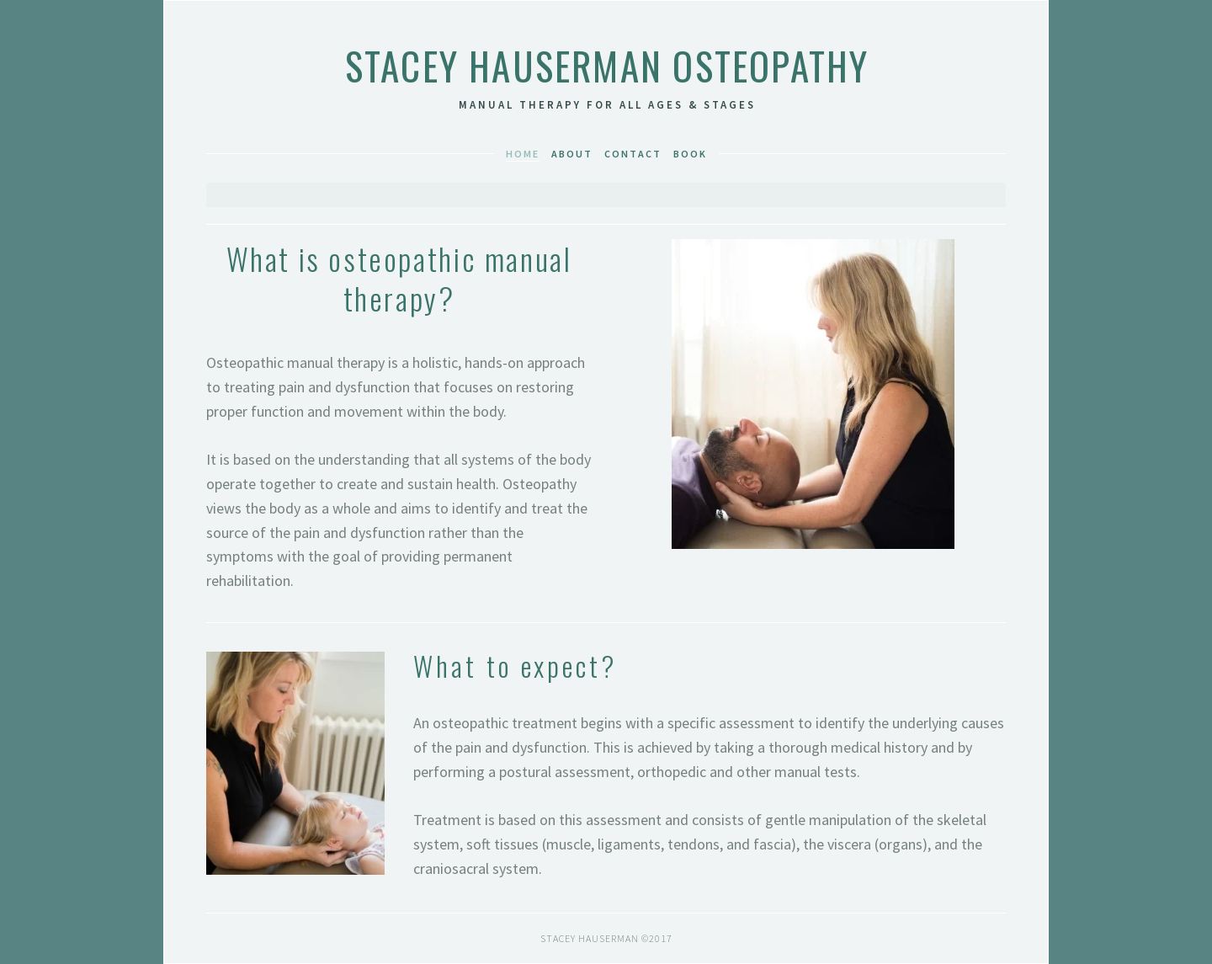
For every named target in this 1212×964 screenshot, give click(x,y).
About (572, 154)
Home (523, 154)
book (690, 154)
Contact (633, 154)
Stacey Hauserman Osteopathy (607, 65)
